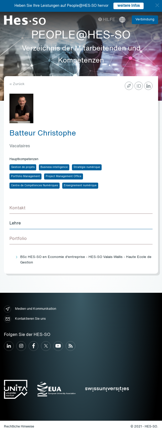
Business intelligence (54, 167)
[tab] (81, 208)
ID (139, 86)
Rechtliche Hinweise (19, 426)
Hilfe (106, 20)
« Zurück (16, 84)
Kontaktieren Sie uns (25, 319)
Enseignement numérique (80, 185)
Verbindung (144, 19)
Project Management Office (63, 176)
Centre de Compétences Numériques (34, 185)
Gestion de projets (23, 167)
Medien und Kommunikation (30, 309)
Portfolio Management (25, 176)
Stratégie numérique (87, 167)
